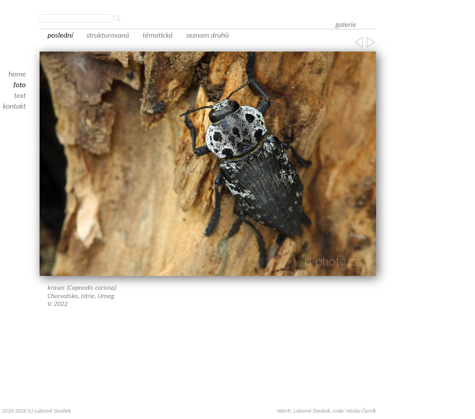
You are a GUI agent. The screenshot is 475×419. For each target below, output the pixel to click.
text (20, 95)
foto (19, 84)
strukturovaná (107, 35)
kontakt (14, 106)
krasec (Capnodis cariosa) (82, 287)
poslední (60, 35)
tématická (157, 35)
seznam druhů (207, 35)
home (17, 73)
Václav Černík (361, 411)
